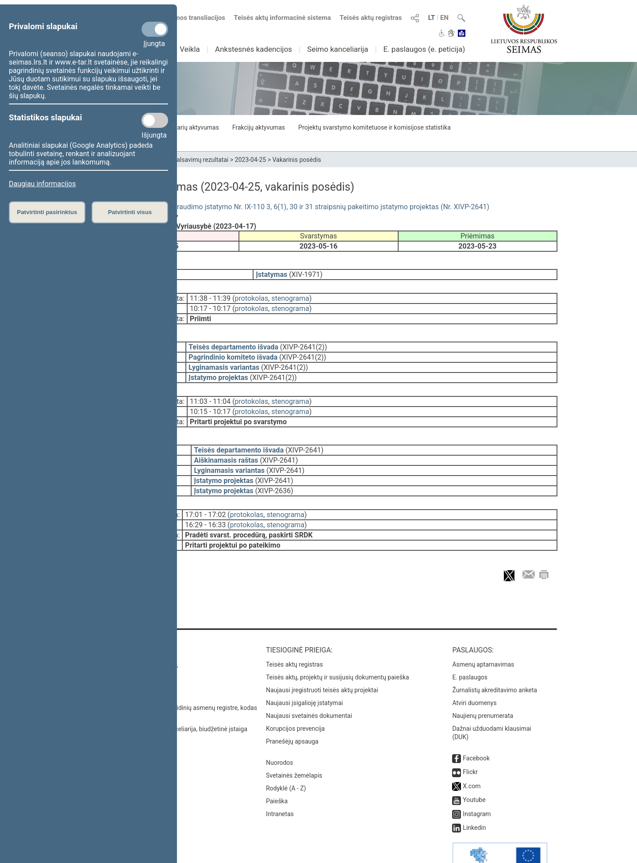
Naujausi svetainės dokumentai (309, 690)
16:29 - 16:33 (205, 506)
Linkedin (474, 802)
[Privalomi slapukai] (155, 29)
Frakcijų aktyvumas (258, 127)
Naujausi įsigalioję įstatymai (304, 678)
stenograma (290, 292)
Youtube (474, 775)
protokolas (252, 292)
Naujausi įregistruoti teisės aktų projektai (322, 665)
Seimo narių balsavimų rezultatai (184, 159)
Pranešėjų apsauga (292, 716)
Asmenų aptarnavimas (483, 639)
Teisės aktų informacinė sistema (282, 18)
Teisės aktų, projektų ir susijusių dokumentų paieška (337, 652)
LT (431, 18)
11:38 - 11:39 (210, 292)
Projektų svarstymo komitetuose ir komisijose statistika (374, 127)
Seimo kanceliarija (337, 49)
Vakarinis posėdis (296, 159)
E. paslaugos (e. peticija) (424, 49)
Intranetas (280, 789)
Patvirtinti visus (130, 212)
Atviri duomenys (474, 678)
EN (444, 18)
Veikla (190, 49)
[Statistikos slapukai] (155, 120)
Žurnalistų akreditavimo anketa (494, 665)
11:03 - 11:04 (210, 389)
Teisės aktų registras (371, 18)
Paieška (277, 776)
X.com (471, 761)
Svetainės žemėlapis (294, 750)
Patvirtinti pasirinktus (47, 212)
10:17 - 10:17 (210, 302)
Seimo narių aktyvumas (187, 127)
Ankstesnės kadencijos (253, 49)
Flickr (470, 747)
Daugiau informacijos (42, 184)
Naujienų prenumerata (482, 690)
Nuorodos (279, 737)
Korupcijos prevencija (295, 703)
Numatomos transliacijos (183, 18)
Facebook (476, 733)
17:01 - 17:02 (205, 496)
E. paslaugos (469, 652)
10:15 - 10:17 (210, 399)
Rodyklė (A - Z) (286, 763)
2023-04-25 (250, 159)
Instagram (477, 789)
